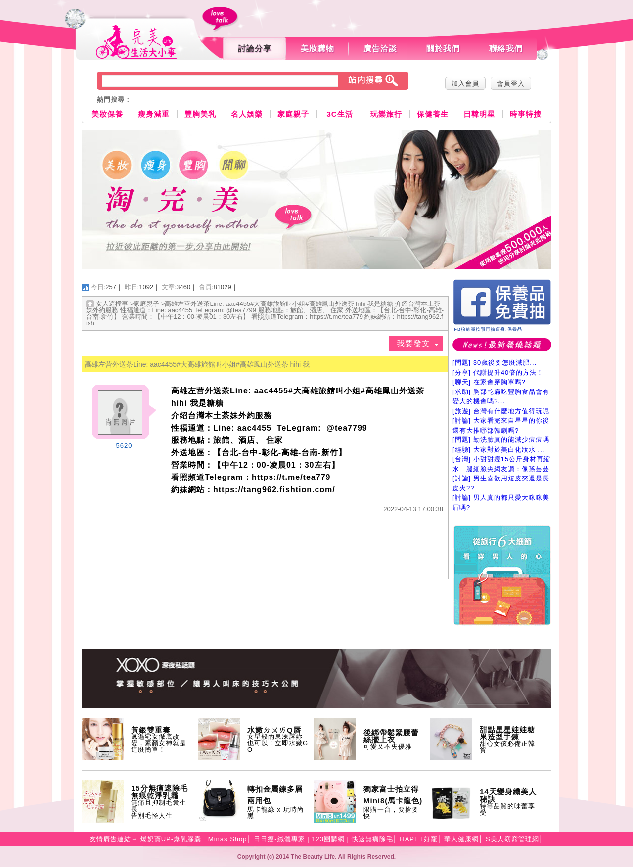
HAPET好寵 (418, 839)
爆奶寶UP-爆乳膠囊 (170, 839)
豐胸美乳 (200, 114)
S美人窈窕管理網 (512, 839)
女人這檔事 (112, 303)
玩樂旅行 (386, 114)
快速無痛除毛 (372, 839)
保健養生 (433, 114)
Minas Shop (227, 839)
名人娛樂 (247, 114)
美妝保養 (107, 114)
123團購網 (328, 839)
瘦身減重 (154, 114)
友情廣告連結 (110, 839)
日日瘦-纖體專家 (279, 839)
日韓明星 (479, 114)
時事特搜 (526, 114)
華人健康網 (461, 839)
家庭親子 (293, 114)
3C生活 (339, 114)
